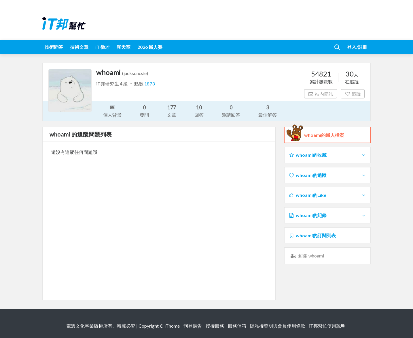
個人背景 (112, 110)
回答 (199, 110)
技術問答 (54, 47)
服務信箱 (237, 325)
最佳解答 (267, 110)
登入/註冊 (357, 47)
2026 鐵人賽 (149, 47)
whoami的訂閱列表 (312, 235)
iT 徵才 (102, 47)
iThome (172, 325)
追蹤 (352, 93)
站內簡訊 (321, 93)
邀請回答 (231, 110)
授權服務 (215, 325)
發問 (144, 110)
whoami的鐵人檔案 (324, 135)
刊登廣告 (192, 325)
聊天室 (123, 47)
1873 (149, 83)
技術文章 (79, 47)
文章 (171, 110)
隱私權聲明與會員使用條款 (277, 325)
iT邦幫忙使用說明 (327, 325)
